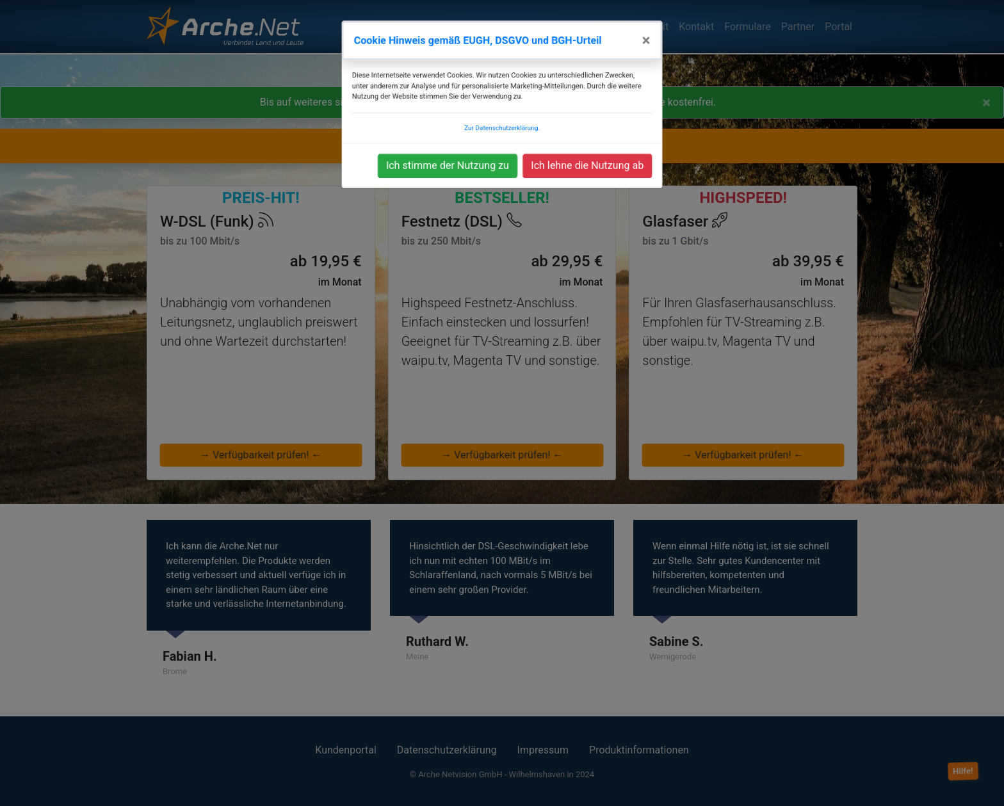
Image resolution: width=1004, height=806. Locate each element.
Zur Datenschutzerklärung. (502, 139)
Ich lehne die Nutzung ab (591, 175)
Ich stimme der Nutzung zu (445, 175)
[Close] (652, 56)
